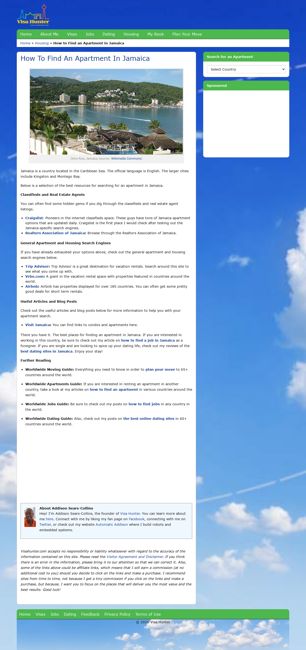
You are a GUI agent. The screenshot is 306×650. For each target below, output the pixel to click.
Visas (72, 34)
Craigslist (34, 218)
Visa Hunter (130, 513)
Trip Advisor (37, 266)
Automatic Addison (112, 524)
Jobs (90, 34)
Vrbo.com (34, 276)
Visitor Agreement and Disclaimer (134, 557)
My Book (156, 34)
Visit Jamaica (37, 325)
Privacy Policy (117, 614)
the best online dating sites (148, 418)
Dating (109, 34)
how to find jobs (144, 404)
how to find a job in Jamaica (148, 340)
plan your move (160, 369)
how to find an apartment (114, 389)
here (49, 519)
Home (26, 34)
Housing (131, 34)
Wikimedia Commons (126, 158)
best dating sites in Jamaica (46, 351)
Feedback (90, 614)
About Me (49, 34)
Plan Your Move (187, 34)
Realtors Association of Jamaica (55, 233)
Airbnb (31, 286)
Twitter (45, 524)
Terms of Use (148, 614)
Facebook (136, 519)
